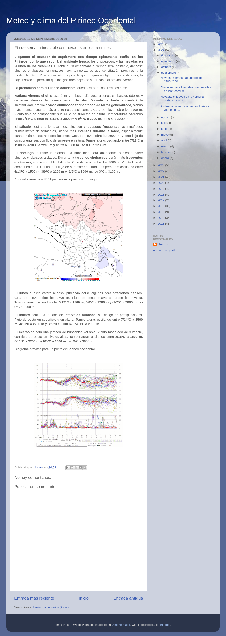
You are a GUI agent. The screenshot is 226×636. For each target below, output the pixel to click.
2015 (161, 212)
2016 (161, 206)
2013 (161, 223)
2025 (161, 44)
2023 (161, 165)
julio (164, 122)
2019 (161, 188)
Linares (162, 244)
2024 (161, 50)
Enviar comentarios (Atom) (51, 607)
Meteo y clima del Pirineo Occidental (71, 20)
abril (164, 140)
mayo (165, 134)
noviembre (168, 61)
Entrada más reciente (34, 598)
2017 (161, 200)
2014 (161, 217)
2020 (161, 182)
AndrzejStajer (121, 624)
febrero (166, 152)
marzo (165, 146)
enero (165, 158)
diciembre (168, 55)
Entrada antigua (128, 598)
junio (164, 128)
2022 (161, 171)
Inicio (84, 598)
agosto (166, 117)
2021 (161, 177)
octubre (166, 67)
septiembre (169, 72)
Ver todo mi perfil (164, 250)
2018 (161, 194)
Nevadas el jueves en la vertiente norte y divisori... (183, 98)
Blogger (165, 624)
